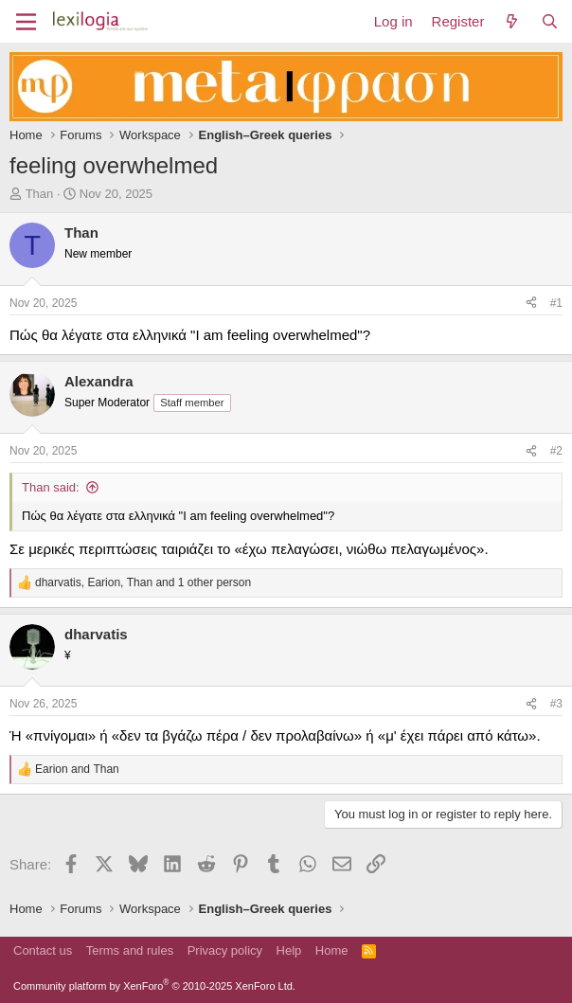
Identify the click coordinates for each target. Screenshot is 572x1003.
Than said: (51, 487)
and (77, 769)
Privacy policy (225, 950)
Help (289, 950)
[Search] (549, 21)
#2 (556, 450)
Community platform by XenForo (154, 986)
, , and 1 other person (143, 582)
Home (332, 950)
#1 (556, 303)
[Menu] (26, 22)
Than (40, 194)
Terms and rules (129, 950)
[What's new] (511, 21)
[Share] (531, 303)
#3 (556, 703)
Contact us (42, 950)
